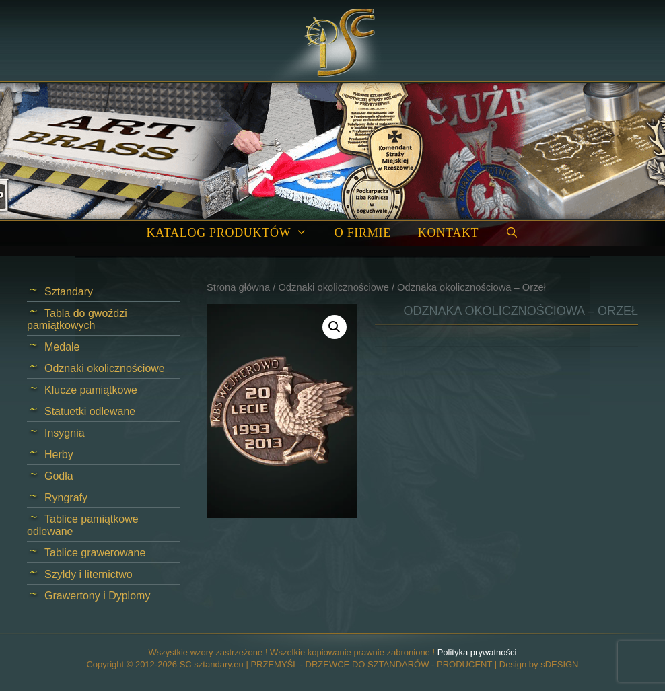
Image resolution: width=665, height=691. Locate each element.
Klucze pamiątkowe (90, 390)
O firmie (363, 233)
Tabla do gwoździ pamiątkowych (77, 319)
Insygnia (64, 433)
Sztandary (68, 291)
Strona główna (238, 287)
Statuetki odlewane (89, 411)
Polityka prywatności (477, 652)
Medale (61, 347)
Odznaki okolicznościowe (333, 287)
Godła (58, 476)
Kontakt (448, 233)
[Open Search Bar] (512, 233)
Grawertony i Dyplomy (97, 596)
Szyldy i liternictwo (88, 574)
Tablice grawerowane (94, 552)
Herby (58, 454)
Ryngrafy (66, 497)
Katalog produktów (233, 233)
